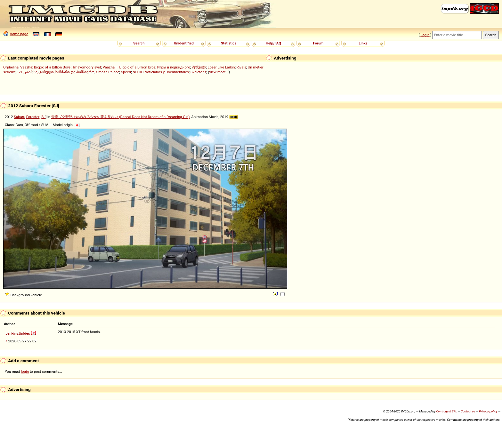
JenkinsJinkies (17, 333)
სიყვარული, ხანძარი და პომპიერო (64, 72)
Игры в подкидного (173, 67)
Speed (126, 72)
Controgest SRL (446, 411)
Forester (33, 117)
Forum (318, 43)
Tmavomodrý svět (86, 67)
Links (363, 43)
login (25, 371)
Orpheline (11, 67)
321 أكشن (24, 72)
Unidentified (184, 43)
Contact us (468, 411)
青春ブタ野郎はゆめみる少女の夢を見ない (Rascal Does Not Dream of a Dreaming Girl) (120, 117)
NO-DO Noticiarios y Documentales (161, 72)
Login (424, 35)
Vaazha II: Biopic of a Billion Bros (129, 67)
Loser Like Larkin (221, 67)
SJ (43, 117)
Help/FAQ (273, 43)
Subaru (19, 117)
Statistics (228, 43)
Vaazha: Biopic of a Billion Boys (45, 67)
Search (138, 43)
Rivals (241, 67)
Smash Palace (107, 72)
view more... (219, 72)
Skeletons (198, 72)
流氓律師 (199, 67)
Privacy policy (488, 411)
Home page (19, 34)
